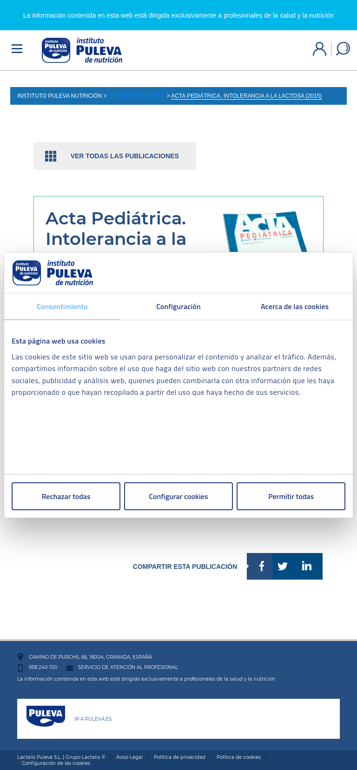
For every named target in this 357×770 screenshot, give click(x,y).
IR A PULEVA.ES (93, 719)
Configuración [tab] (178, 306)
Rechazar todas (66, 496)
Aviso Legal (129, 757)
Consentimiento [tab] (62, 306)
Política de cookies (239, 757)
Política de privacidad (179, 757)
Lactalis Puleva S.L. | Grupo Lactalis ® (61, 757)
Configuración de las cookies (56, 763)
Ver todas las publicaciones (125, 156)
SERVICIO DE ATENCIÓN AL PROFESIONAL (128, 667)
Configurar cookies (178, 496)
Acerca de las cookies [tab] (295, 306)
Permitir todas (291, 496)
